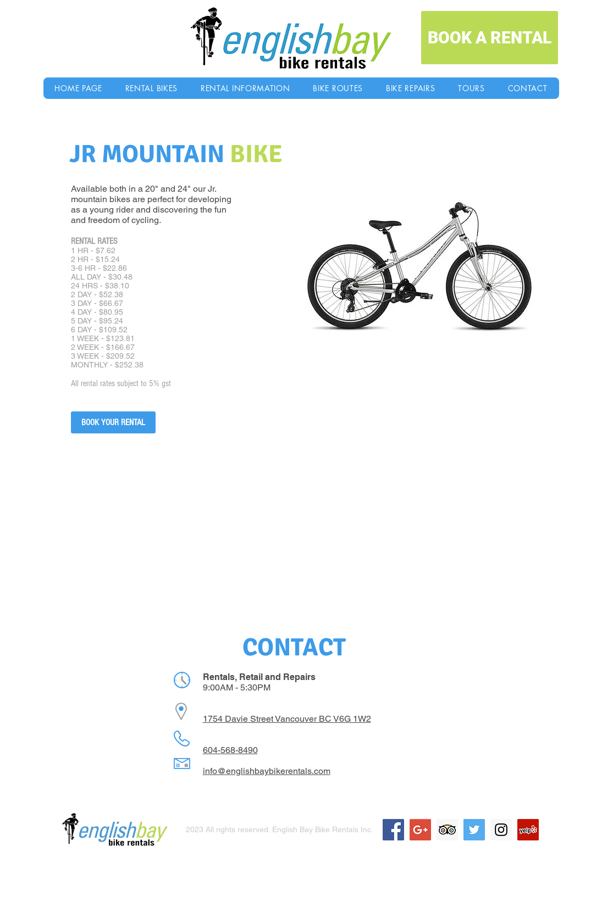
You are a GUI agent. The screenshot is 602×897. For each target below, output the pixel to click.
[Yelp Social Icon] (528, 829)
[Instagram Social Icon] (501, 829)
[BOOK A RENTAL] (489, 37)
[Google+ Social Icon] (420, 829)
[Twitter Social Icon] (474, 829)
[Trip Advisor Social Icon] (447, 829)
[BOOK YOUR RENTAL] (113, 422)
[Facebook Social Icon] (393, 829)
